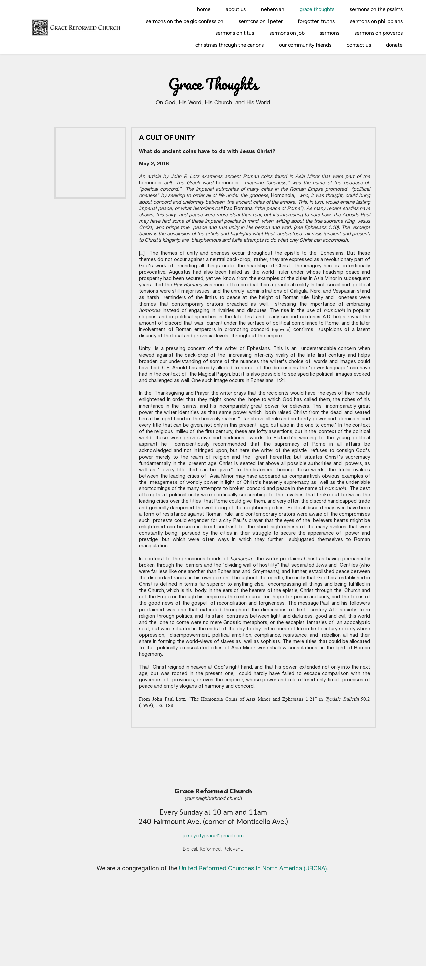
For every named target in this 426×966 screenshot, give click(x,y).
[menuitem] (203, 9)
